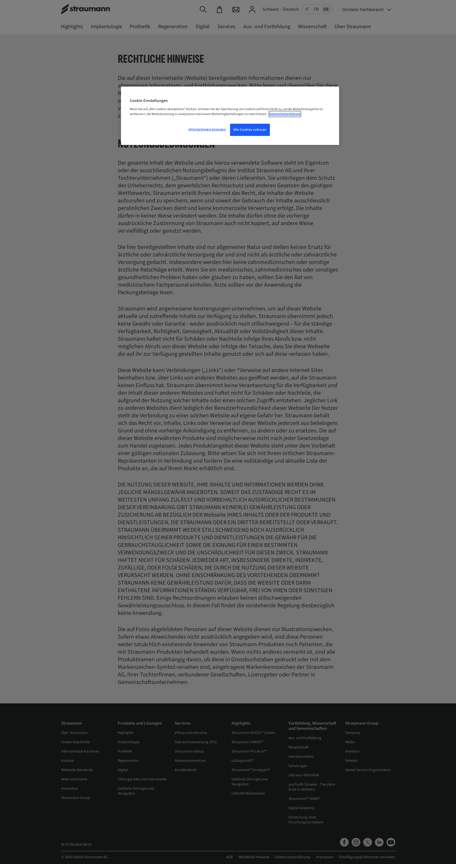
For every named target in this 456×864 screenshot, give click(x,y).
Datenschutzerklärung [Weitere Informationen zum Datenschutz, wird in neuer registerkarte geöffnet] (284, 114)
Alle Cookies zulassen (250, 129)
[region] (230, 116)
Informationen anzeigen (207, 129)
